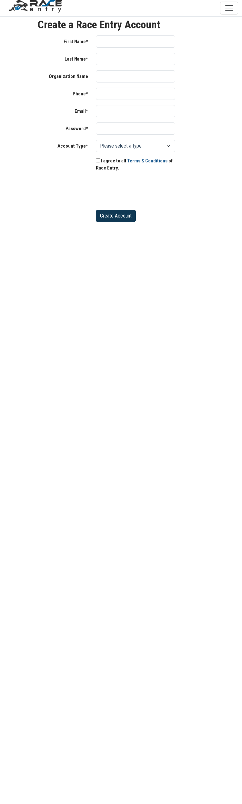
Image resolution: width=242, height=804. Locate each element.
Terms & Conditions (147, 161)
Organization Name (68, 76)
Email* (81, 111)
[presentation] (145, 192)
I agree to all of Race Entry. (134, 164)
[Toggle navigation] (229, 8)
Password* (77, 128)
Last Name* (76, 59)
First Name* (76, 41)
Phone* (80, 94)
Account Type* (72, 146)
